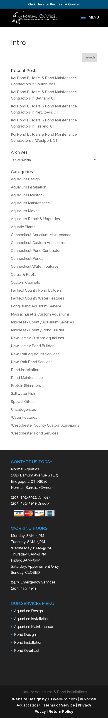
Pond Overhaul (26, 650)
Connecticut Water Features (35, 266)
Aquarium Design (25, 179)
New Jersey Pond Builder (32, 346)
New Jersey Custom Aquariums (37, 338)
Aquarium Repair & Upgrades (35, 219)
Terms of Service (59, 705)
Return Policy (61, 711)
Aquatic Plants (23, 227)
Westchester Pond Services (34, 433)
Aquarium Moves (25, 211)
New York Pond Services (31, 362)
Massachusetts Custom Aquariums (40, 314)
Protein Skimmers (26, 385)
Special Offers (22, 402)
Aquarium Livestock (27, 195)
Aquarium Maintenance (30, 203)
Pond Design (25, 634)
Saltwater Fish (23, 393)
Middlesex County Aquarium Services (42, 322)
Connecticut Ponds (27, 258)
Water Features (24, 417)
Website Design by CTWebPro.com (44, 699)
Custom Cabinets (25, 282)
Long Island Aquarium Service (36, 306)
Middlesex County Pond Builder (37, 330)
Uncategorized (23, 409)
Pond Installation (25, 370)
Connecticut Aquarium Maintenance (41, 235)
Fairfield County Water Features (37, 298)
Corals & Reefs (23, 274)
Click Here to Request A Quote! (54, 4)
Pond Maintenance (27, 378)
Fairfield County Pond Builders (36, 290)
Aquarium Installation (28, 187)
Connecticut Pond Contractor (36, 251)
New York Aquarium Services (35, 354)
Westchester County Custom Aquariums (45, 425)
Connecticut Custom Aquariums (38, 243)
